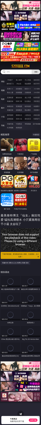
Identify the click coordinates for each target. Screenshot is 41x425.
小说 (3, 116)
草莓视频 (28, 124)
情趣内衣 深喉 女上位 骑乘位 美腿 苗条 (15, 263)
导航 (3, 125)
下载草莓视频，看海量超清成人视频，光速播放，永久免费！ (20, 255)
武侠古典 (37, 115)
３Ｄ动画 (37, 89)
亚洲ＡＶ (10, 89)
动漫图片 (37, 106)
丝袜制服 (19, 92)
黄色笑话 (28, 119)
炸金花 (19, 84)
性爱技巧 (37, 119)
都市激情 (10, 115)
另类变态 (37, 101)
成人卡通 (28, 97)
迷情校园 (10, 119)
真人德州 (19, 80)
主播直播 (28, 92)
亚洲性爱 (10, 97)
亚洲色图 (19, 106)
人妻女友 (28, 115)
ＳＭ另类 (37, 92)
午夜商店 (19, 124)
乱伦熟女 (28, 101)
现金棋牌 (28, 84)
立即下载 (33, 420)
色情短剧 (19, 128)
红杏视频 (10, 128)
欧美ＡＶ (28, 89)
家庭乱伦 (19, 115)
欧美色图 (28, 106)
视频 (3, 90)
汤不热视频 (36, 124)
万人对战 (28, 80)
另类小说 (19, 119)
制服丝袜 (10, 101)
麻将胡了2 (10, 84)
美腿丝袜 (10, 110)
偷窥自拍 (10, 106)
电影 (3, 99)
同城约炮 (10, 124)
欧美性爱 (37, 97)
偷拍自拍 (19, 97)
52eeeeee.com (20, 66)
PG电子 (10, 80)
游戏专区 (37, 80)
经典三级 (19, 101)
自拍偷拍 (19, 89)
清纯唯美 (19, 110)
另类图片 (37, 110)
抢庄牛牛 (37, 84)
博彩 (3, 81)
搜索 (36, 72)
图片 (3, 108)
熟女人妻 (10, 92)
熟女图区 (28, 110)
